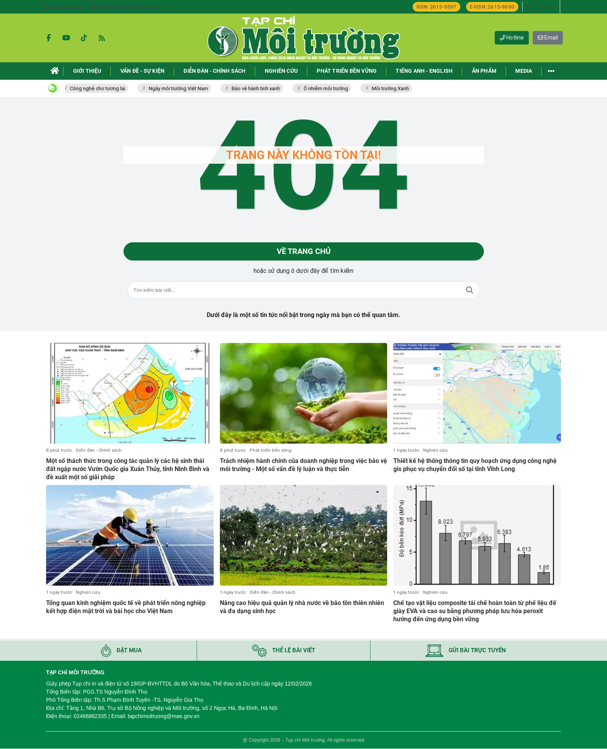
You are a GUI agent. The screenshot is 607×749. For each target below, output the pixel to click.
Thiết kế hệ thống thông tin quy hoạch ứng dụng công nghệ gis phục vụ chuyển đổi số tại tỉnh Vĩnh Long (475, 465)
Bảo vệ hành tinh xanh (258, 88)
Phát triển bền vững (270, 450)
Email (548, 37)
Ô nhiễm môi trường (328, 88)
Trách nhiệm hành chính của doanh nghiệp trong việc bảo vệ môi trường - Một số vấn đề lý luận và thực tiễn (303, 465)
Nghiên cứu (435, 450)
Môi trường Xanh (393, 88)
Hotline (512, 37)
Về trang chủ (304, 251)
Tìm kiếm (469, 290)
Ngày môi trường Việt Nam (181, 88)
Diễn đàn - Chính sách (99, 450)
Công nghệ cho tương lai (100, 88)
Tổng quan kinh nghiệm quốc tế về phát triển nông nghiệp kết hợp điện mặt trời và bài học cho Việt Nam (126, 607)
